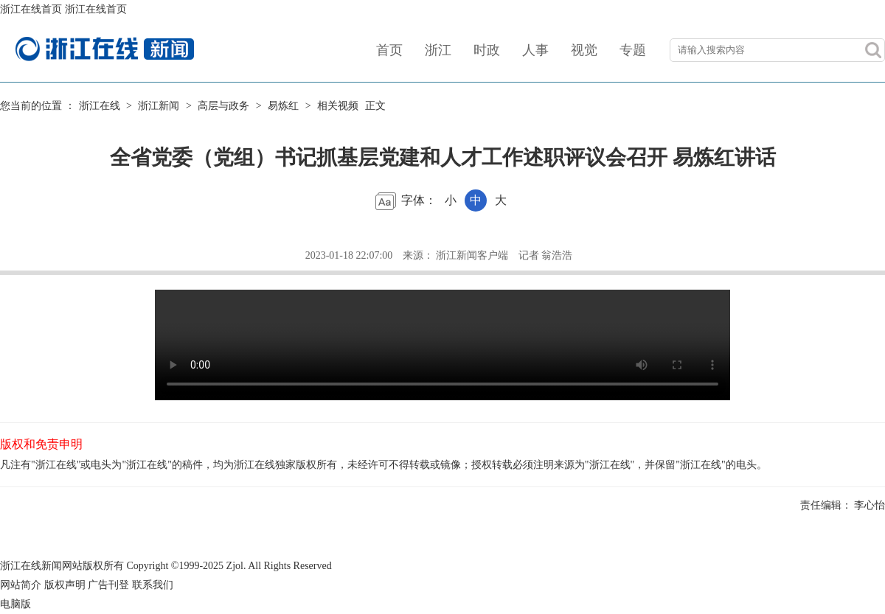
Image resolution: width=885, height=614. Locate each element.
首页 (389, 50)
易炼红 (283, 105)
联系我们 (152, 584)
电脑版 (15, 604)
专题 (633, 50)
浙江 (438, 50)
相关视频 (337, 105)
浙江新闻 (158, 105)
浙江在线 (99, 105)
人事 (535, 50)
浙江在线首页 (31, 9)
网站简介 (20, 584)
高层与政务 (223, 105)
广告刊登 (108, 584)
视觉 (584, 50)
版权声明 (65, 584)
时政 (486, 50)
